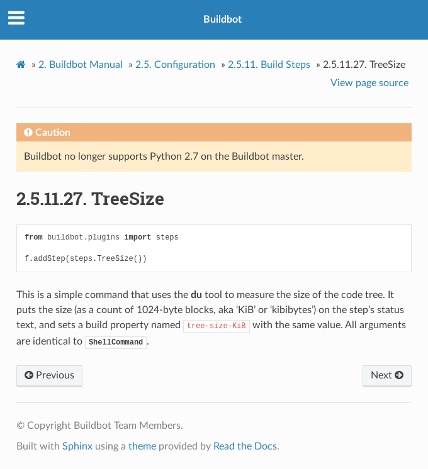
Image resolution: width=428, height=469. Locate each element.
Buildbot (222, 19)
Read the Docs (245, 446)
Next (387, 375)
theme (142, 446)
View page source (369, 83)
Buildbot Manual (80, 65)
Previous (49, 375)
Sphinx (77, 446)
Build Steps (269, 65)
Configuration (175, 65)
